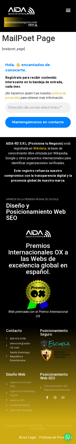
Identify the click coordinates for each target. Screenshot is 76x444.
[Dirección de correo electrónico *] (38, 107)
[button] (68, 10)
